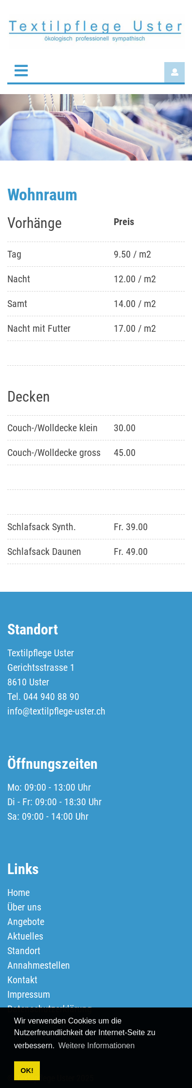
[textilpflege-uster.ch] (96, 30)
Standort (23, 951)
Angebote (25, 921)
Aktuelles (25, 936)
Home (18, 892)
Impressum (28, 994)
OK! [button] (26, 1070)
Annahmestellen (38, 965)
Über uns (24, 907)
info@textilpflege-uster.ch (56, 711)
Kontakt (22, 980)
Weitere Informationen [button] (96, 1045)
